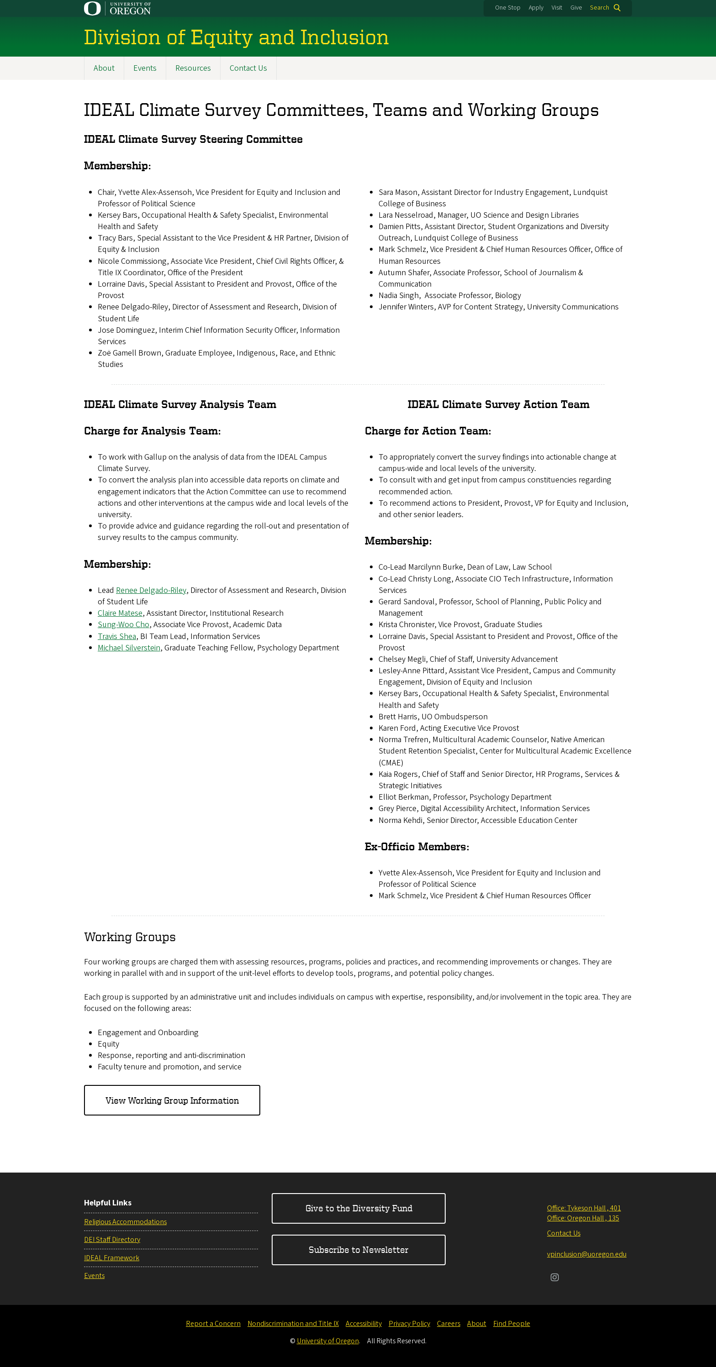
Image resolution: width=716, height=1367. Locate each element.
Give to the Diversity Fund (358, 1208)
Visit (557, 7)
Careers (448, 1324)
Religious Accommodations (125, 1222)
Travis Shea (117, 636)
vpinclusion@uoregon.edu (586, 1254)
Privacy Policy (409, 1324)
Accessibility (364, 1324)
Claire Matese (120, 613)
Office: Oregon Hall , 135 (583, 1218)
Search (599, 7)
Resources (193, 68)
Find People (511, 1324)
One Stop (508, 7)
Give (576, 7)
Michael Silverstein (129, 648)
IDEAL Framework (111, 1258)
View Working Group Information (172, 1100)
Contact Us (248, 68)
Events (145, 68)
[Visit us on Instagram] (555, 1278)
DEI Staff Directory (112, 1240)
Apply (536, 7)
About (104, 68)
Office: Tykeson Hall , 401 (584, 1208)
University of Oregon (328, 1341)
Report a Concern (213, 1324)
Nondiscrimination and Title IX (293, 1324)
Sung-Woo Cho (123, 624)
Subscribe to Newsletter (359, 1249)
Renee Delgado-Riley (151, 590)
